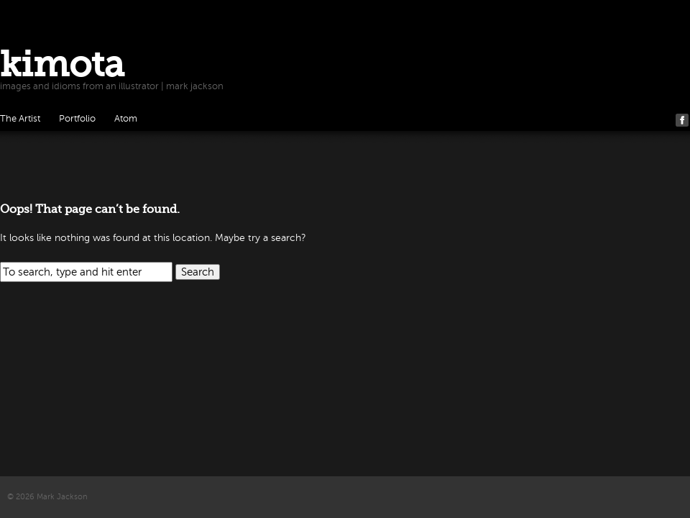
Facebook (682, 120)
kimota (62, 64)
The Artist (20, 119)
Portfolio (77, 119)
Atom (125, 119)
